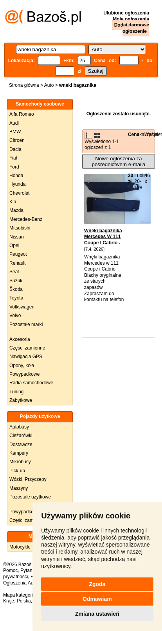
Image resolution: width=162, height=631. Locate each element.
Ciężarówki (20, 435)
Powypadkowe (24, 374)
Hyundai (18, 184)
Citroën (17, 140)
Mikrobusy (20, 461)
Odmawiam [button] (97, 599)
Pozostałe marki (26, 324)
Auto (49, 85)
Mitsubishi (19, 228)
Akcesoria (19, 339)
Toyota (16, 298)
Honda (16, 175)
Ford (14, 167)
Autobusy (19, 427)
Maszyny (18, 488)
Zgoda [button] (97, 584)
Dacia (15, 149)
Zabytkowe (20, 400)
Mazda (16, 210)
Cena (133, 134)
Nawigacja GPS (25, 356)
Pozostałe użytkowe (30, 497)
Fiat (13, 158)
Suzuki (16, 280)
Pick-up (17, 470)
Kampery (18, 453)
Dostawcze (20, 444)
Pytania (28, 570)
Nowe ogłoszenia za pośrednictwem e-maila (118, 161)
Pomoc (10, 570)
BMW (15, 131)
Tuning (16, 391)
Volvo (15, 315)
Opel (14, 245)
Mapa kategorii (18, 595)
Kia (12, 201)
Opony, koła (21, 365)
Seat (14, 271)
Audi (14, 123)
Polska (24, 601)
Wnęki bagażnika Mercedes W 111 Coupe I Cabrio (103, 237)
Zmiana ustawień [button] (97, 614)
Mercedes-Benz (25, 219)
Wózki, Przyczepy (28, 479)
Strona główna (24, 85)
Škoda (16, 289)
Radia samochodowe (31, 382)
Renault (17, 263)
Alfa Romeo (21, 114)
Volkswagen (21, 307)
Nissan (16, 237)
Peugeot (18, 254)
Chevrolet (19, 193)
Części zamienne (27, 348)
